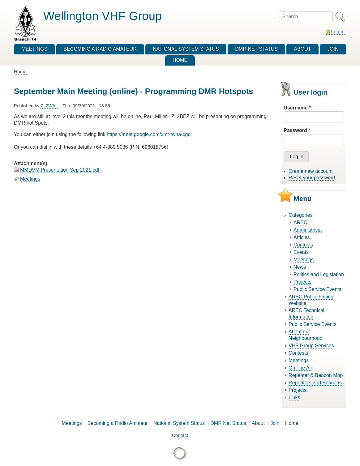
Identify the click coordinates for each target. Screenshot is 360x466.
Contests (303, 244)
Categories (300, 215)
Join (274, 423)
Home (20, 71)
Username (295, 107)
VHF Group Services (311, 345)
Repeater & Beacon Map (316, 375)
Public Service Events (317, 289)
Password (295, 130)
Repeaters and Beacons (315, 382)
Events (301, 252)
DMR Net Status (228, 423)
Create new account (310, 171)
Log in (338, 31)
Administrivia (308, 230)
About (258, 423)
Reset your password (312, 177)
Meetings (30, 179)
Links (294, 397)
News (300, 267)
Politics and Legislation (319, 274)
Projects (302, 281)
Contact (180, 435)
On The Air (300, 367)
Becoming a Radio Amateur (118, 423)
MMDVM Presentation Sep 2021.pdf (59, 170)
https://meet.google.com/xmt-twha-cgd (149, 134)
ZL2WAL (49, 105)
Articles (302, 237)
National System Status (179, 423)
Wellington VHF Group (102, 16)
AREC (300, 222)
